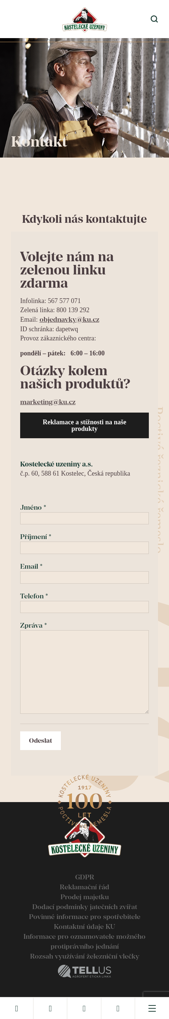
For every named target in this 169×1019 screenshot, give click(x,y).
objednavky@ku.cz (69, 319)
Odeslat (40, 740)
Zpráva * (84, 668)
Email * (84, 571)
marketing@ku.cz (48, 402)
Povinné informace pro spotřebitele (84, 916)
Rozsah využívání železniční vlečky (84, 956)
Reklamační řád (84, 887)
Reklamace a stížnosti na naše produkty (84, 425)
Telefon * (84, 601)
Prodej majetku (84, 897)
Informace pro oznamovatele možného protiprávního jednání (84, 941)
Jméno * (84, 512)
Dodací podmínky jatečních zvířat (84, 907)
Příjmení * (84, 542)
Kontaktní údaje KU (84, 926)
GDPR (84, 877)
